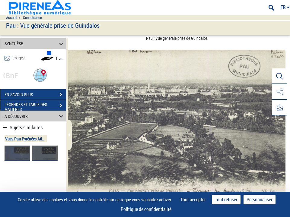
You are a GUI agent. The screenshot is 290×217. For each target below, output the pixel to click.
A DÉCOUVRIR (35, 116)
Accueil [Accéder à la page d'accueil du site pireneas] (11, 17)
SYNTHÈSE (35, 43)
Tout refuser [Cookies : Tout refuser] (226, 199)
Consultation (32, 17)
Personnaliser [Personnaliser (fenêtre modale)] (259, 199)
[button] (40, 75)
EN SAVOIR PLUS (35, 94)
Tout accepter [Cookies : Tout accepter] (193, 199)
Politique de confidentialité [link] (146, 209)
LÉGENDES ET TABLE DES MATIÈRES (35, 106)
